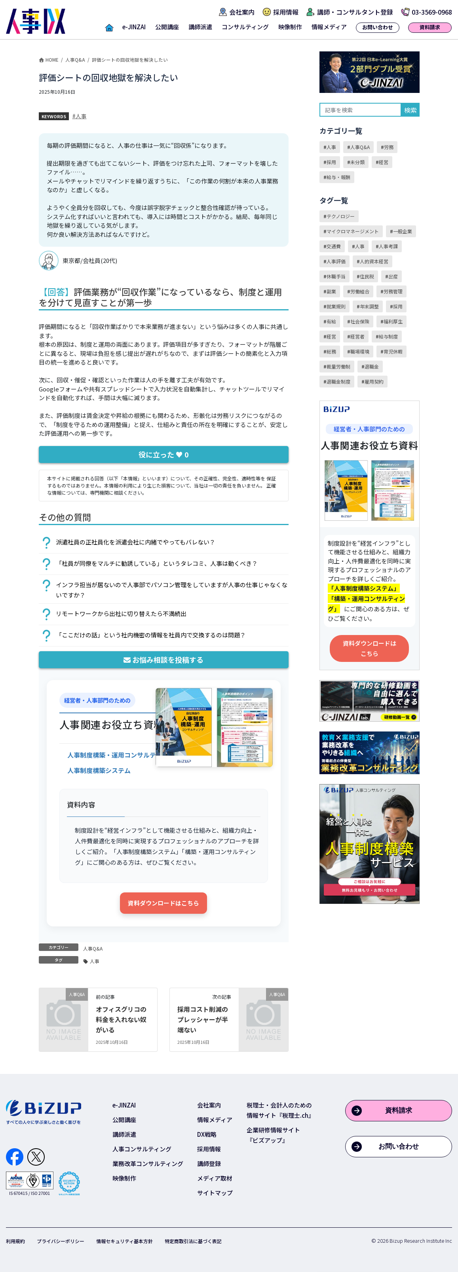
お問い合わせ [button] (377, 27)
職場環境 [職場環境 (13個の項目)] (359, 351)
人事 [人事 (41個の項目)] (331, 147)
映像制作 (124, 1178)
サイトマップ (215, 1193)
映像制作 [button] (290, 27)
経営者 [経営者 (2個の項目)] (357, 336)
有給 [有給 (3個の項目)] (331, 321)
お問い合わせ (398, 1146)
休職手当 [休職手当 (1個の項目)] (336, 276)
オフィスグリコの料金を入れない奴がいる (121, 1019)
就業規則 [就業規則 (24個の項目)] (336, 306)
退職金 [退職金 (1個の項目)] (372, 366)
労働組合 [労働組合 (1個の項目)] (359, 291)
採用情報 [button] (285, 12)
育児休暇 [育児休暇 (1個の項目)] (393, 351)
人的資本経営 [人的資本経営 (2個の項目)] (374, 261)
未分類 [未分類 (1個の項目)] (357, 162)
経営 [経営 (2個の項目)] (331, 336)
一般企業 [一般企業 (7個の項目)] (402, 231)
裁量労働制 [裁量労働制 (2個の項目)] (338, 366)
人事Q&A (93, 948)
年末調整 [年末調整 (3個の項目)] (369, 306)
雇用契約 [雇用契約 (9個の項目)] (374, 381)
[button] (109, 29)
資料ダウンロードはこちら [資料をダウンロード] (163, 903)
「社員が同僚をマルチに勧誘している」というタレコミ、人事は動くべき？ (157, 563)
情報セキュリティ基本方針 (124, 1241)
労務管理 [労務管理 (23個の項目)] (393, 291)
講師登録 (209, 1163)
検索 (410, 110)
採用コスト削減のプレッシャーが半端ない (202, 1019)
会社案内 (209, 1105)
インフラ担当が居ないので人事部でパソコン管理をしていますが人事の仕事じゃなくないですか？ (171, 589)
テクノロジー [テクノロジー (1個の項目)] (341, 216)
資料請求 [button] (430, 27)
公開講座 (124, 1119)
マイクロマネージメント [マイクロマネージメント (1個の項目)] (353, 231)
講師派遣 (124, 1134)
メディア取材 (214, 1178)
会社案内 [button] (242, 12)
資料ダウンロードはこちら (369, 648)
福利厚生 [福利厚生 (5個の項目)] (393, 321)
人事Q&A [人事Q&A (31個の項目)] (360, 147)
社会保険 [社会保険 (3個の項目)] (359, 321)
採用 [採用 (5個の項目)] (331, 162)
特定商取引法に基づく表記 (193, 1241)
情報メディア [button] (329, 27)
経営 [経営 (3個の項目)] (383, 162)
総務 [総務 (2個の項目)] (331, 351)
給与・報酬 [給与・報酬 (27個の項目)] (338, 177)
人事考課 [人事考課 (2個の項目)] (388, 246)
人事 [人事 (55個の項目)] (360, 246)
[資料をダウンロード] (121, 754)
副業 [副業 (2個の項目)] (331, 291)
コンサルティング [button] (245, 27)
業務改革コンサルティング (147, 1163)
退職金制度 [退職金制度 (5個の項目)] (338, 381)
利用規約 (15, 1241)
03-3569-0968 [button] (432, 12)
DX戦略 (207, 1134)
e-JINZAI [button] (134, 27)
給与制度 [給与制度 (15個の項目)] (388, 336)
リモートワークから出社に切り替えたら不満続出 (121, 613)
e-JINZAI (124, 1105)
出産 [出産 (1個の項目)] (393, 276)
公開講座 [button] (167, 27)
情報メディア (214, 1119)
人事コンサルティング (141, 1149)
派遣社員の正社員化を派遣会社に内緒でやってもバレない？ (135, 542)
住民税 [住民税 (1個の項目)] (367, 276)
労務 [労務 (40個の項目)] (388, 147)
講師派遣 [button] (200, 27)
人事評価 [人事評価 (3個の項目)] (336, 261)
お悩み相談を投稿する (164, 659)
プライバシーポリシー (60, 1241)
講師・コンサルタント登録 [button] (355, 12)
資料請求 (398, 1110)
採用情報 (209, 1149)
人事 (81, 116)
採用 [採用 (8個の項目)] (398, 306)
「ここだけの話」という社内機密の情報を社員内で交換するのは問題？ (151, 635)
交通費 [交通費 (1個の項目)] (334, 246)
